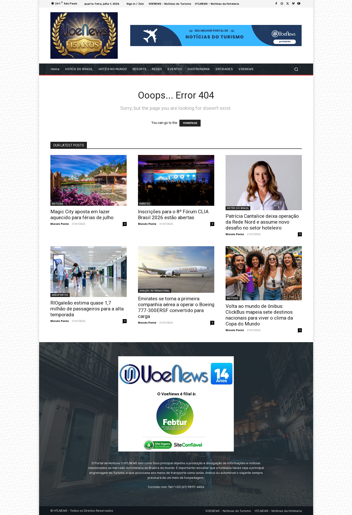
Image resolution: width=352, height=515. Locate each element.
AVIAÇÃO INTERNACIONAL (154, 290)
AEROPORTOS (60, 295)
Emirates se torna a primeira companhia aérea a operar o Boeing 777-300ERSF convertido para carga (176, 307)
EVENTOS (144, 203)
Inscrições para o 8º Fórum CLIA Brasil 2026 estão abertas (173, 214)
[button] (296, 69)
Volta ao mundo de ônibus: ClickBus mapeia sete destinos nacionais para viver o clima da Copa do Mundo (259, 315)
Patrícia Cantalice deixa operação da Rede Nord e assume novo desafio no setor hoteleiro (262, 222)
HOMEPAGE (190, 123)
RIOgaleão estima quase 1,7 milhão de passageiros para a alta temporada (87, 308)
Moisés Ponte (59, 224)
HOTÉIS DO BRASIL (238, 208)
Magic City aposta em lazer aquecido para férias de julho (81, 214)
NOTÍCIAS (57, 203)
